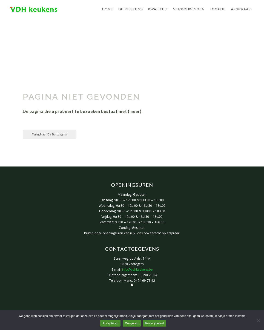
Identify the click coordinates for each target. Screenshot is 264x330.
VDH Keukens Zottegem (45, 41)
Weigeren (131, 323)
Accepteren (110, 323)
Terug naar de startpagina (49, 134)
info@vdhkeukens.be (137, 269)
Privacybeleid (154, 323)
